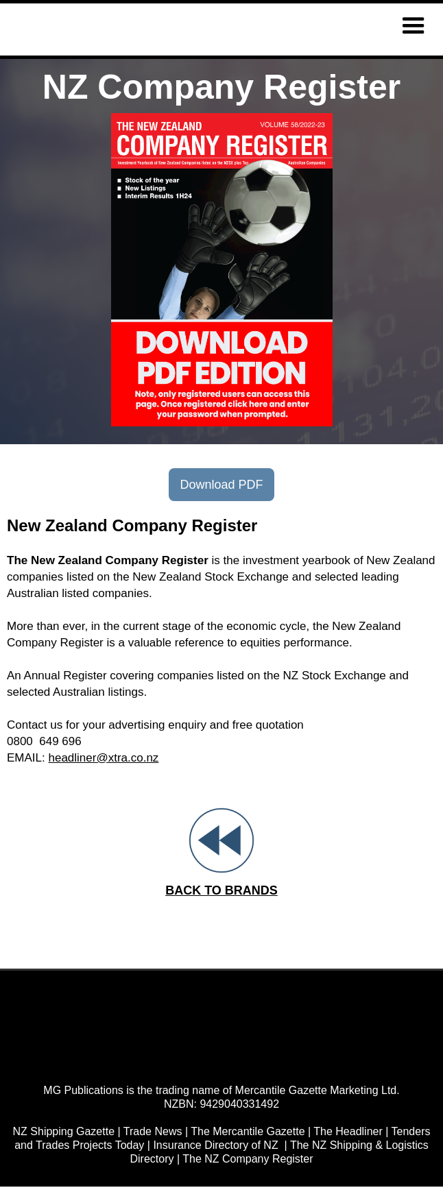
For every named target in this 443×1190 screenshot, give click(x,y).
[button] (413, 26)
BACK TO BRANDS (221, 890)
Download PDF (221, 484)
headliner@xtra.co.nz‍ (103, 757)
